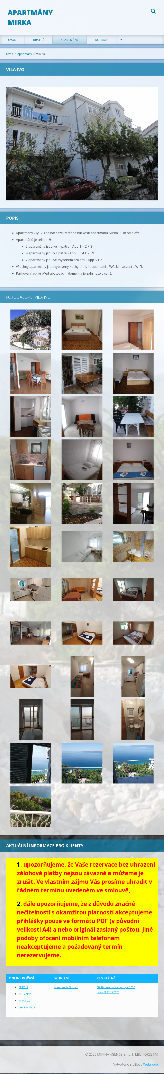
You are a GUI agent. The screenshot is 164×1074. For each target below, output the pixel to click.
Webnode (150, 1065)
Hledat (153, 12)
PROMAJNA (25, 995)
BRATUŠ (23, 988)
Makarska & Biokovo (66, 988)
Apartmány (69, 41)
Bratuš (38, 41)
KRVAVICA (24, 1002)
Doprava (101, 41)
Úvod (12, 41)
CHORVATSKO (27, 1008)
